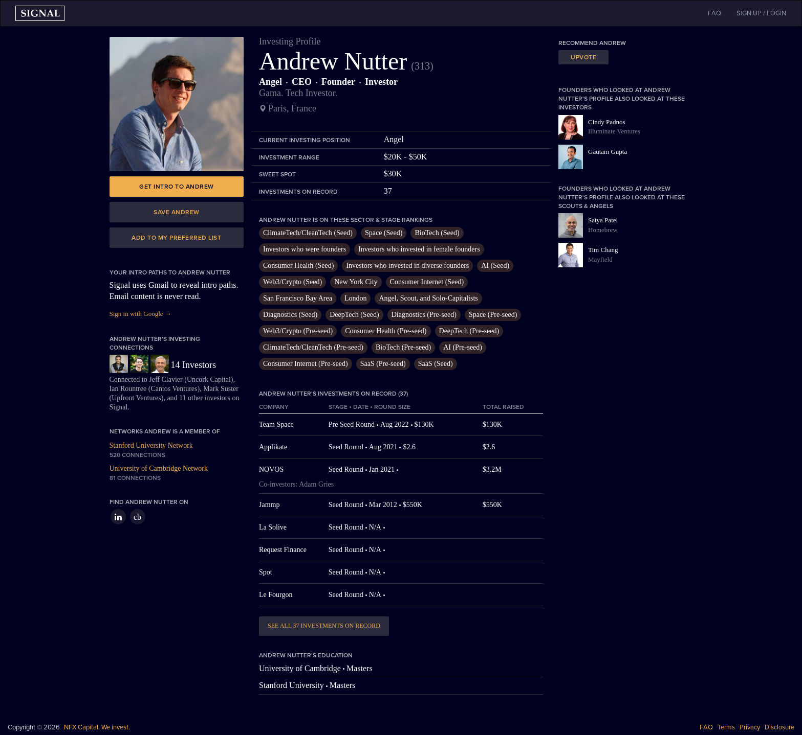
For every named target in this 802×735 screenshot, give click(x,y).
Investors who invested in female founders (419, 249)
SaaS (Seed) (435, 364)
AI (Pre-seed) (462, 347)
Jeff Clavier (165, 379)
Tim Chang (603, 250)
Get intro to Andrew (176, 186)
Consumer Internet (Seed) (427, 282)
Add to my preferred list (176, 237)
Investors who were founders (304, 249)
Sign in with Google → (140, 313)
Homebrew (603, 230)
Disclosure (779, 727)
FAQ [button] (714, 13)
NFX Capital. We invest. (97, 727)
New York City (355, 282)
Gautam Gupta (607, 151)
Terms (726, 727)
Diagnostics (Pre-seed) (424, 314)
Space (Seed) (383, 233)
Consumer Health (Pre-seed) (385, 331)
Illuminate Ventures (614, 131)
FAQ (706, 727)
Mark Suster (221, 389)
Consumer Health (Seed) (298, 265)
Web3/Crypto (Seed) (292, 282)
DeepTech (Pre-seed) (469, 331)
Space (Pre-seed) (493, 314)
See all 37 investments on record (324, 625)
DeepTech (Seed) (354, 314)
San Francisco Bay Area (297, 298)
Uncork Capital (209, 379)
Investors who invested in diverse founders (407, 265)
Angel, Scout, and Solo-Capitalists (428, 298)
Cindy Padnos (606, 122)
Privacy (750, 727)
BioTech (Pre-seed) (403, 347)
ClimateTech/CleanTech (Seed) (308, 233)
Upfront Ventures (136, 398)
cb (137, 517)
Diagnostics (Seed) (290, 314)
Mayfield (600, 259)
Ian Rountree (128, 389)
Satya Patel (603, 220)
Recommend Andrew (592, 43)
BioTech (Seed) (437, 233)
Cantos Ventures (173, 389)
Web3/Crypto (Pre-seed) (298, 331)
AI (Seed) (495, 265)
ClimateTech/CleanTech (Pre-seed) (313, 347)
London (355, 298)
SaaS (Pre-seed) (383, 364)
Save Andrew (177, 212)
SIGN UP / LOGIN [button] (761, 13)
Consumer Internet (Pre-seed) (305, 364)
